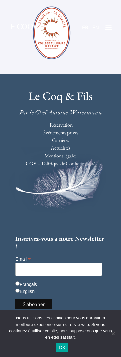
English (27, 291)
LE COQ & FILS (32, 27)
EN (95, 27)
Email (23, 259)
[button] (108, 27)
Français (28, 284)
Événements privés (60, 132)
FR (85, 27)
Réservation (61, 124)
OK (62, 347)
